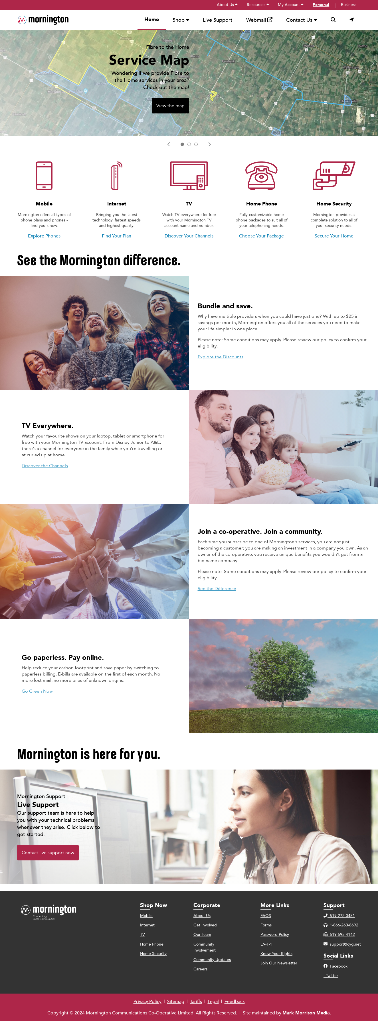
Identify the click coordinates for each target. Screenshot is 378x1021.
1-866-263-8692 (341, 925)
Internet (147, 925)
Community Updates (212, 959)
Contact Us (301, 20)
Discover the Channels (45, 473)
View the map (170, 113)
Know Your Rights (276, 953)
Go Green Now (37, 698)
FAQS (265, 915)
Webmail (259, 20)
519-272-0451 (339, 915)
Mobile (146, 915)
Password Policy (274, 934)
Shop (181, 20)
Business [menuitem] (348, 4)
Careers (200, 969)
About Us (202, 915)
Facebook (335, 966)
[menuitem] (42, 20)
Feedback (235, 1001)
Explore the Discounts (220, 364)
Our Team (202, 934)
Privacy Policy (147, 1001)
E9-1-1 (266, 944)
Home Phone (151, 944)
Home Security (153, 953)
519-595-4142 (339, 934)
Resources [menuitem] (258, 4)
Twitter (331, 975)
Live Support (218, 20)
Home (151, 19)
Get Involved (205, 925)
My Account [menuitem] (291, 4)
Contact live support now (48, 860)
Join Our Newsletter (278, 963)
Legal (213, 1001)
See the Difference (217, 596)
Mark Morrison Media (306, 1013)
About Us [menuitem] (227, 4)
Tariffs (196, 1001)
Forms (266, 925)
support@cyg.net (342, 944)
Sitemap (175, 1001)
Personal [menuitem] (321, 4)
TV (142, 934)
